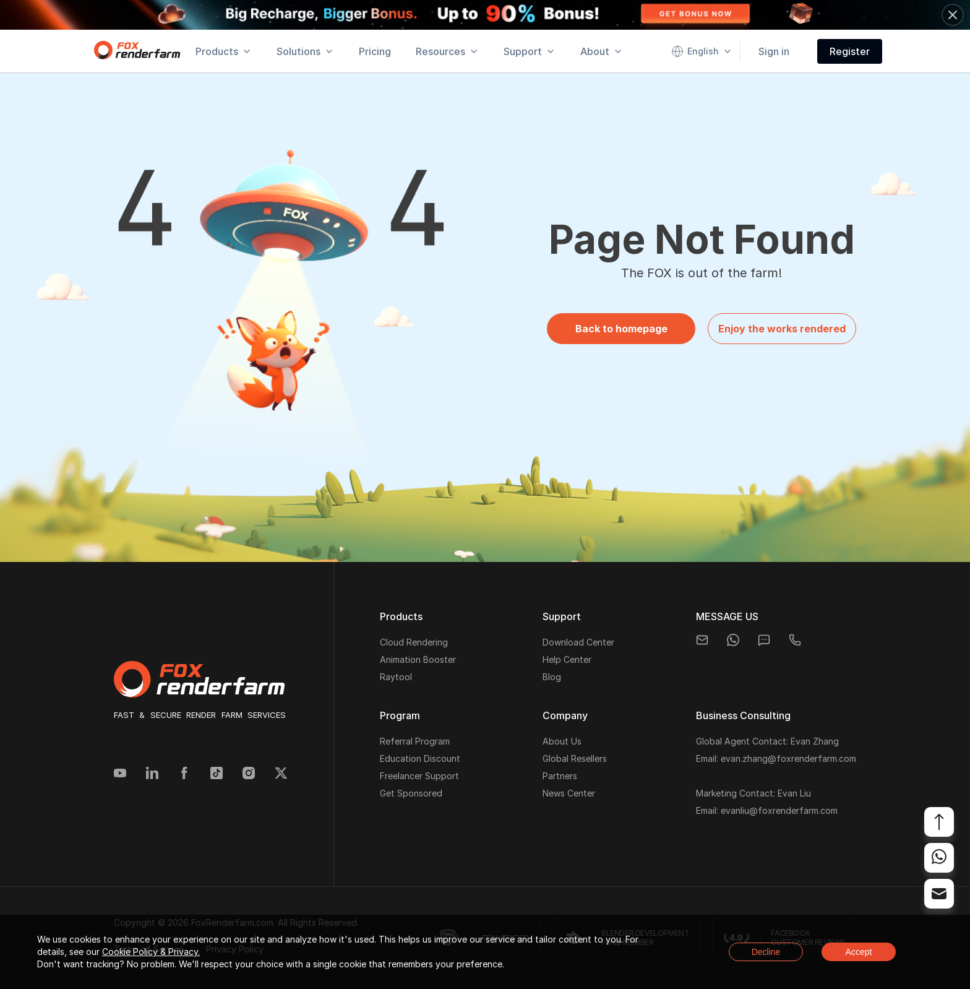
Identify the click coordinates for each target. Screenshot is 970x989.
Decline (766, 952)
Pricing (375, 51)
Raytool (396, 677)
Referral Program (415, 741)
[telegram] (795, 640)
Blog (552, 677)
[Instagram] (248, 774)
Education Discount (420, 758)
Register (850, 51)
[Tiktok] (216, 774)
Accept (859, 952)
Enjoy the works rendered (782, 328)
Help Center (567, 659)
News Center (569, 793)
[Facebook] (184, 774)
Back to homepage (621, 328)
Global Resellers (575, 758)
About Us (562, 741)
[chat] (764, 640)
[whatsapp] (733, 640)
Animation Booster (418, 659)
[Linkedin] (152, 774)
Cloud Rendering (414, 642)
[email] (702, 640)
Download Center (578, 642)
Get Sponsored (411, 793)
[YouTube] (120, 774)
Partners (560, 776)
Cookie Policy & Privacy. (151, 951)
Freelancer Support (419, 776)
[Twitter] (281, 774)
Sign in (773, 51)
